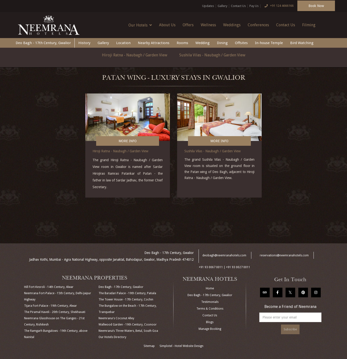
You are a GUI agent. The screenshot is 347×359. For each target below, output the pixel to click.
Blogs (210, 322)
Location (123, 43)
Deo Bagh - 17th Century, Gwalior (43, 43)
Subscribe (290, 329)
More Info (128, 141)
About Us (167, 25)
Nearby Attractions (153, 43)
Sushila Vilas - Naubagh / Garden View (212, 55)
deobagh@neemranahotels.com (224, 255)
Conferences (258, 25)
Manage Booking (210, 329)
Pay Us (254, 6)
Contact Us (238, 6)
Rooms (182, 43)
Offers (188, 25)
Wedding (202, 43)
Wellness (208, 25)
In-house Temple (269, 43)
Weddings (231, 25)
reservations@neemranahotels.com (284, 255)
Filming (308, 25)
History (84, 43)
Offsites (241, 43)
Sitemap (149, 346)
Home (210, 288)
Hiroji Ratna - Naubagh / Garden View (134, 55)
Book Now (316, 6)
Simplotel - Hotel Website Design (181, 346)
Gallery (222, 6)
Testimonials (210, 302)
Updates (208, 6)
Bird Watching (302, 43)
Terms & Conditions (209, 308)
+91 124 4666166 (278, 6)
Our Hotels (140, 25)
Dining (222, 43)
